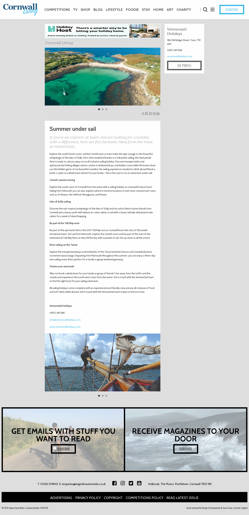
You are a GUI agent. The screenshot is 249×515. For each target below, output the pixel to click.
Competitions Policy (144, 498)
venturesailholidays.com (179, 56)
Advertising (61, 498)
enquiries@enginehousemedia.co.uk (84, 484)
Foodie (132, 9)
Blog (98, 9)
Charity (184, 9)
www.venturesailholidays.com (65, 326)
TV (75, 9)
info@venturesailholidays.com (65, 319)
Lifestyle (114, 9)
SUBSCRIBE (231, 9)
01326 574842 (49, 484)
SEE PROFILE (184, 65)
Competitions (57, 9)
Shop (85, 9)
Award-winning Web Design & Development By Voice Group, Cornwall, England (216, 507)
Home (158, 9)
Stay (146, 9)
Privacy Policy (88, 498)
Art (170, 9)
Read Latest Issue (182, 498)
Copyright (113, 498)
